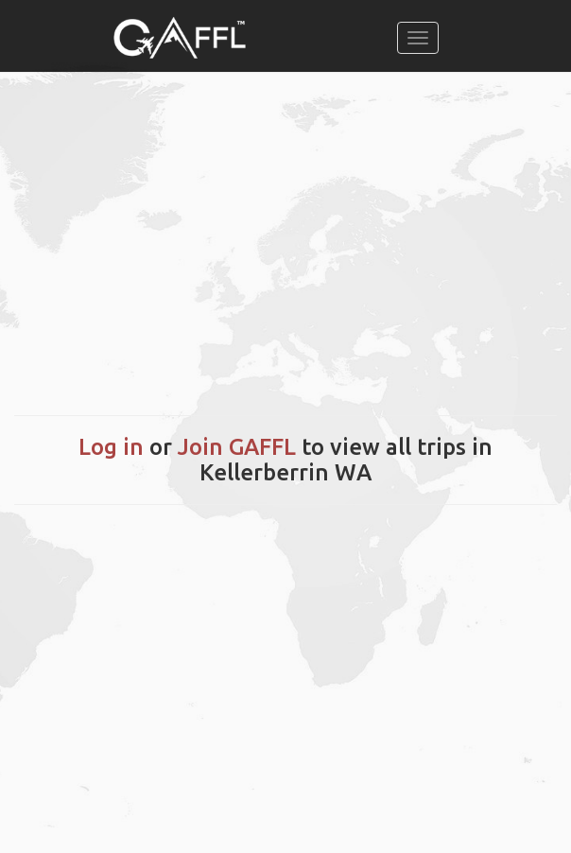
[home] (179, 37)
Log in (111, 447)
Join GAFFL (237, 447)
